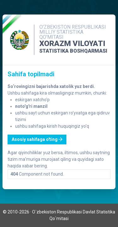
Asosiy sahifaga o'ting (37, 139)
